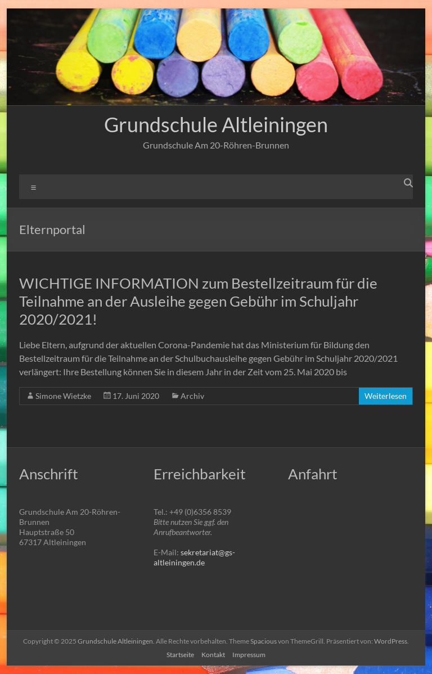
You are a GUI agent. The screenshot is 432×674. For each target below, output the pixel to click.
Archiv (192, 396)
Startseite (180, 654)
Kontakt (213, 654)
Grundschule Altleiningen (216, 124)
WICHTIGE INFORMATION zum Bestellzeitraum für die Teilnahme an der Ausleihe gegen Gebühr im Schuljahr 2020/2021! (198, 301)
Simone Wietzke (63, 396)
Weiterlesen (385, 396)
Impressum (249, 654)
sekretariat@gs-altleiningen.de (194, 557)
